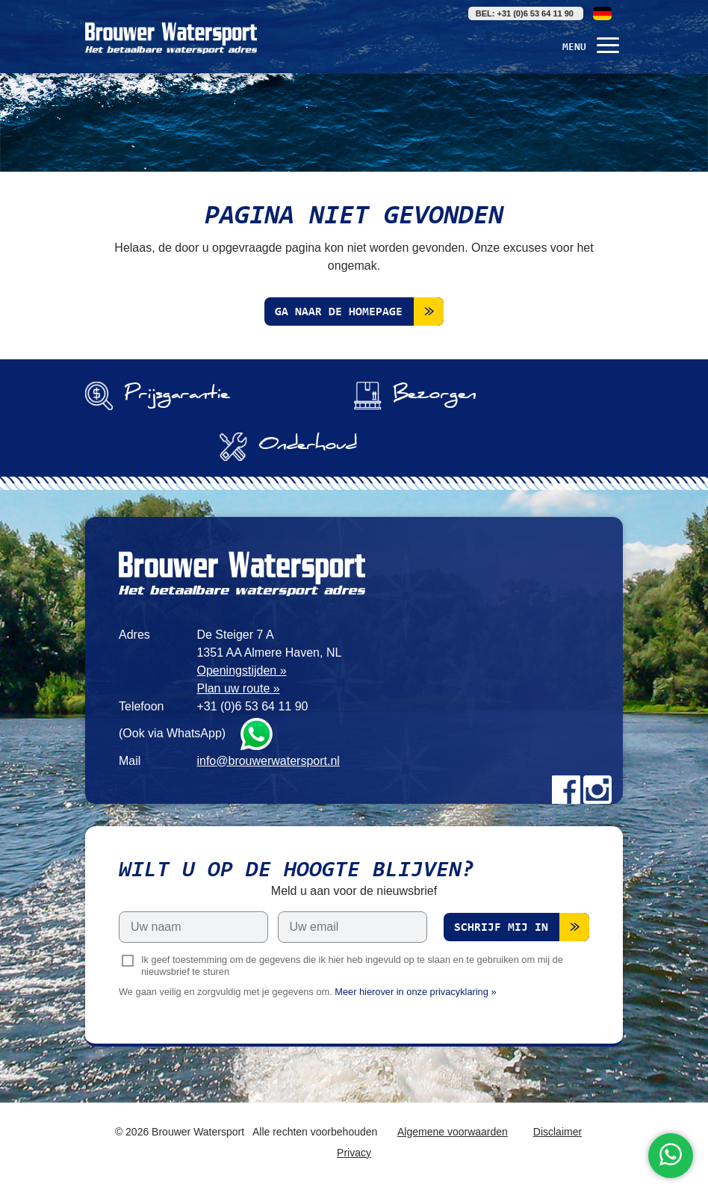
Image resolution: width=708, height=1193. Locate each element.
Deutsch (602, 13)
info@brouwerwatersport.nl (267, 760)
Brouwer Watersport (171, 37)
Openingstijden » (241, 670)
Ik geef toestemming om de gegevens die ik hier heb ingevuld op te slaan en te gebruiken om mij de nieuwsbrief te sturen (352, 966)
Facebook (566, 789)
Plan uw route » (237, 688)
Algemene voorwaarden (452, 1132)
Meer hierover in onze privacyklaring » (415, 991)
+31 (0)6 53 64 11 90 (252, 706)
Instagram (597, 789)
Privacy (354, 1153)
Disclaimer (557, 1132)
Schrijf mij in (501, 928)
